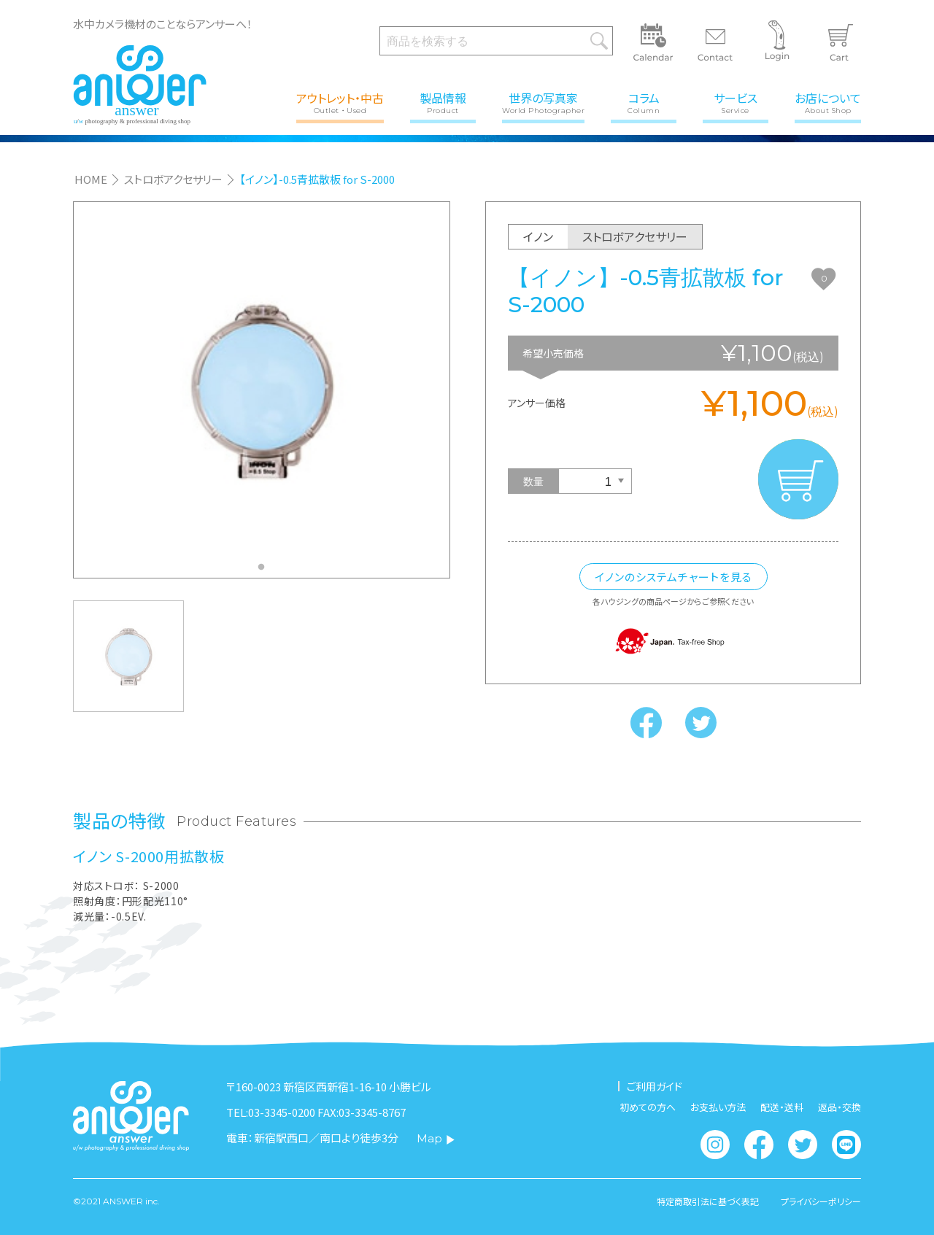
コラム (643, 102)
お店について (828, 102)
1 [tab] (265, 571)
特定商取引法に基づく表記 (708, 1201)
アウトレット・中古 (340, 102)
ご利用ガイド (654, 1086)
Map (436, 1138)
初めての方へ (648, 1107)
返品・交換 (839, 1107)
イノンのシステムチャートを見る (673, 576)
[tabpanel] (261, 390)
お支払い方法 (718, 1107)
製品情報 (443, 102)
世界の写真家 (543, 102)
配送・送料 (781, 1107)
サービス (735, 102)
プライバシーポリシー (821, 1201)
